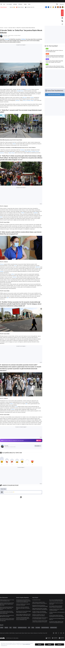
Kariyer (28, 633)
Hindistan (23, 39)
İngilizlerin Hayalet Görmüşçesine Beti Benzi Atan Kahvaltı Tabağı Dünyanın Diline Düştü (55, 56)
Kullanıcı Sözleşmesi (34, 633)
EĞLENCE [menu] (20, 4)
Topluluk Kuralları (18, 633)
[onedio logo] (2, 638)
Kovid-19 (7, 39)
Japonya (2, 152)
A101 (29, 627)
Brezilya (17, 100)
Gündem (6, 27)
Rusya (13, 152)
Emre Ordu (12, 35)
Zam (10, 627)
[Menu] (1, 4)
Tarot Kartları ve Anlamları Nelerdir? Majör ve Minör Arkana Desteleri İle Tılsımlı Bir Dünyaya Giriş (39, 621)
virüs (15, 265)
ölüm (1, 217)
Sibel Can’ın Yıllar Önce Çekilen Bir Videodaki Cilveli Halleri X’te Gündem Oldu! (23, 608)
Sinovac (2, 264)
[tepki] (2, 462)
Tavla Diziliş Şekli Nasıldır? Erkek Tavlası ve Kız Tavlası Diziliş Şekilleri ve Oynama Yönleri (40, 618)
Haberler (1, 27)
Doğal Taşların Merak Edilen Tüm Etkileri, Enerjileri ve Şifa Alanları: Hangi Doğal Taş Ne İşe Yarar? (39, 609)
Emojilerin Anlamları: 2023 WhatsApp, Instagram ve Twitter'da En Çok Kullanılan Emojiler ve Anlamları (39, 612)
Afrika (24, 100)
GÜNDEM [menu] (15, 4)
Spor (47, 48)
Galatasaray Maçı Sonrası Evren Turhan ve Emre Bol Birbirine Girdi (54, 51)
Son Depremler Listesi (36, 599)
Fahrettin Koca (20, 90)
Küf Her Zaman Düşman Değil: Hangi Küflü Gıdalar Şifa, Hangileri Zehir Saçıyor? (54, 61)
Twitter (1, 627)
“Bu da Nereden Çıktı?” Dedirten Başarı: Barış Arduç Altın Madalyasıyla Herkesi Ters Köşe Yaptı (7, 619)
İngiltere (29, 151)
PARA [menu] (29, 4)
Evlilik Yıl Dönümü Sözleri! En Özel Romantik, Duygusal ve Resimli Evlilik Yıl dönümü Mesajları (39, 603)
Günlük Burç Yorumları (22, 627)
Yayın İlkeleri (40, 633)
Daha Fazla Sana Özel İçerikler (55, 94)
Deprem (6, 627)
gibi (23, 97)
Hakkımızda (2, 633)
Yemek (47, 53)
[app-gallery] (61, 638)
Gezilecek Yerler (53, 627)
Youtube (14, 627)
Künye (44, 633)
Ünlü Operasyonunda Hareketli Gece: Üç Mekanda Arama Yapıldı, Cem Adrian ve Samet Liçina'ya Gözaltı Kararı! (23, 600)
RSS (46, 633)
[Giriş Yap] (62, 4)
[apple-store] (48, 638)
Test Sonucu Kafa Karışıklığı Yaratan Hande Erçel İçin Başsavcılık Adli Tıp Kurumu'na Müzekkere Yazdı (22, 618)
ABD (26, 151)
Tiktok (33, 627)
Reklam (23, 633)
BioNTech (38, 267)
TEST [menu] (4, 4)
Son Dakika (38, 627)
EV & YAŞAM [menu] (9, 4)
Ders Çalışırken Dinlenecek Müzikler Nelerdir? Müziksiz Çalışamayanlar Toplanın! (55, 607)
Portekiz (33, 151)
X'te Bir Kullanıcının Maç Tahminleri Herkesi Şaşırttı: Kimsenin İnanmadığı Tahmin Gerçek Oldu (55, 67)
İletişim (26, 633)
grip (25, 97)
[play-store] (55, 638)
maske (11, 403)
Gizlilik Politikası (12, 633)
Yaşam (47, 59)
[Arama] (57, 4)
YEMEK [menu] (25, 4)
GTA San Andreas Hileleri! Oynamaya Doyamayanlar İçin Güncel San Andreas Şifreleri (56, 616)
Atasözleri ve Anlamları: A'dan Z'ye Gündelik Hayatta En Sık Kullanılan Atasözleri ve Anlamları (38, 615)
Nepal (32, 100)
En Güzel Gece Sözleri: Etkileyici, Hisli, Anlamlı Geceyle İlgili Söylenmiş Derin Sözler (56, 622)
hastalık (32, 97)
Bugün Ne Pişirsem (45, 627)
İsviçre (37, 151)
